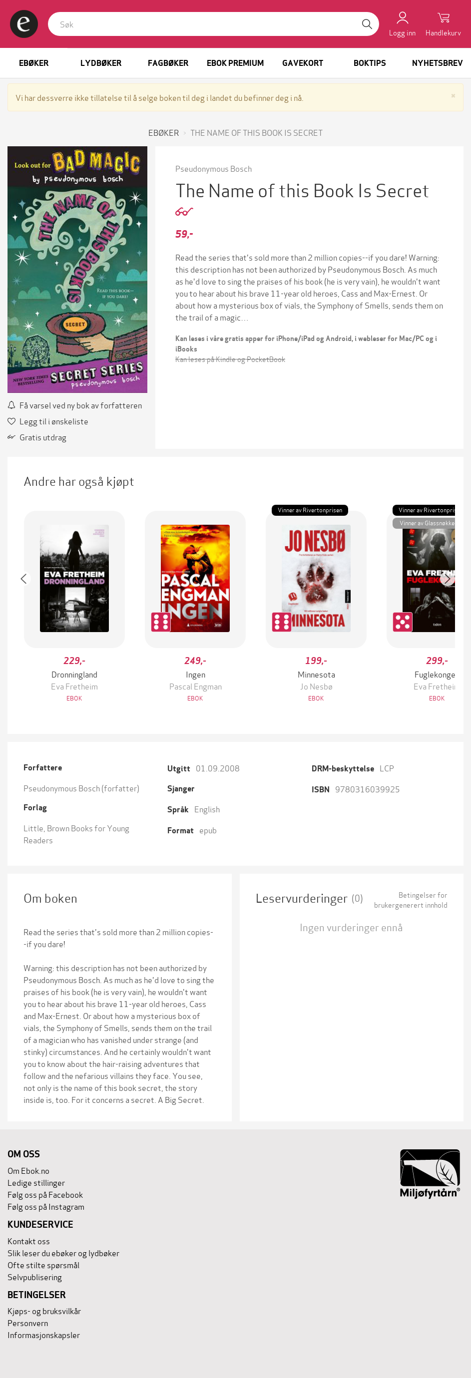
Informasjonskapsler (43, 1334)
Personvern (27, 1322)
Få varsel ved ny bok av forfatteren (74, 404)
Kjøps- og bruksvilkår (44, 1310)
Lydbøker (100, 63)
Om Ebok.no (28, 1170)
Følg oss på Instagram (45, 1206)
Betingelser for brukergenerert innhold (411, 900)
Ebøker (33, 63)
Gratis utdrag (36, 436)
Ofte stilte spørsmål (43, 1264)
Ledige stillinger (36, 1182)
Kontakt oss (28, 1240)
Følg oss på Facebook (45, 1194)
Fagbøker (168, 63)
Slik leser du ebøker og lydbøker (63, 1252)
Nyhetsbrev (437, 63)
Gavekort (302, 63)
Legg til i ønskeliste (47, 420)
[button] (28, 607)
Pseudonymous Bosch (213, 168)
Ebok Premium (235, 63)
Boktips (370, 63)
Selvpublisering (34, 1276)
